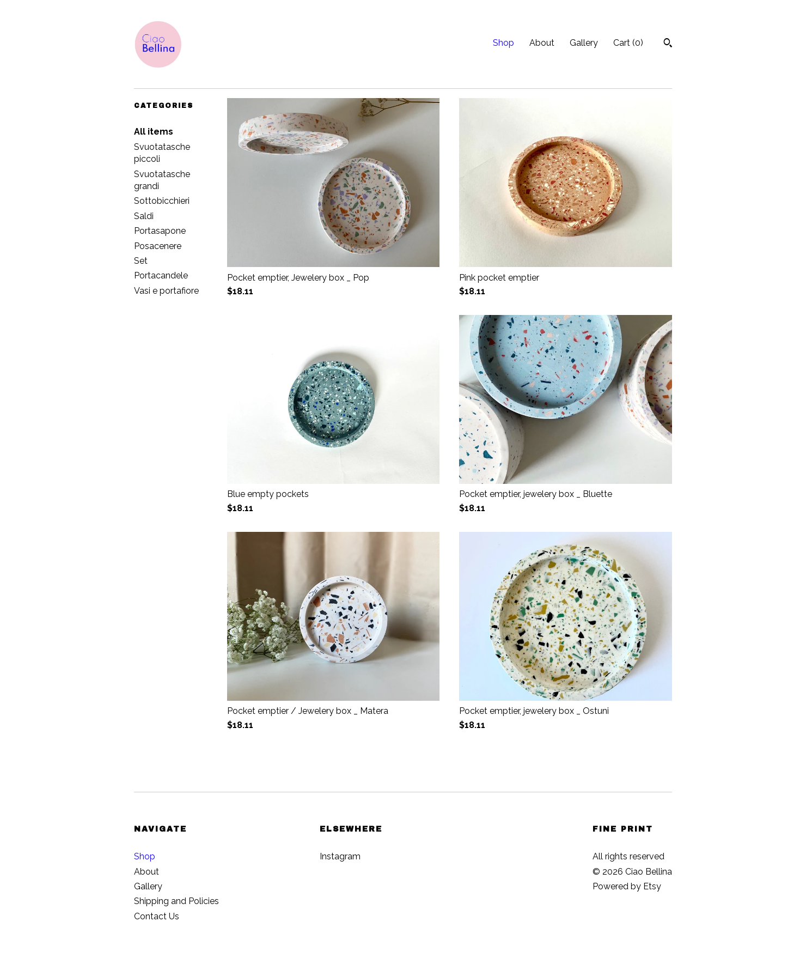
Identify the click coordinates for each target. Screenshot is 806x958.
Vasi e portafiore (166, 291)
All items (153, 131)
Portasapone (160, 231)
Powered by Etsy (627, 886)
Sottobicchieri (162, 201)
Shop (503, 43)
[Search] (668, 44)
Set (141, 261)
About (541, 43)
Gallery (584, 43)
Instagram (340, 856)
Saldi (144, 216)
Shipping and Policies (176, 901)
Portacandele (161, 275)
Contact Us (156, 916)
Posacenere (157, 246)
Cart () (628, 43)
